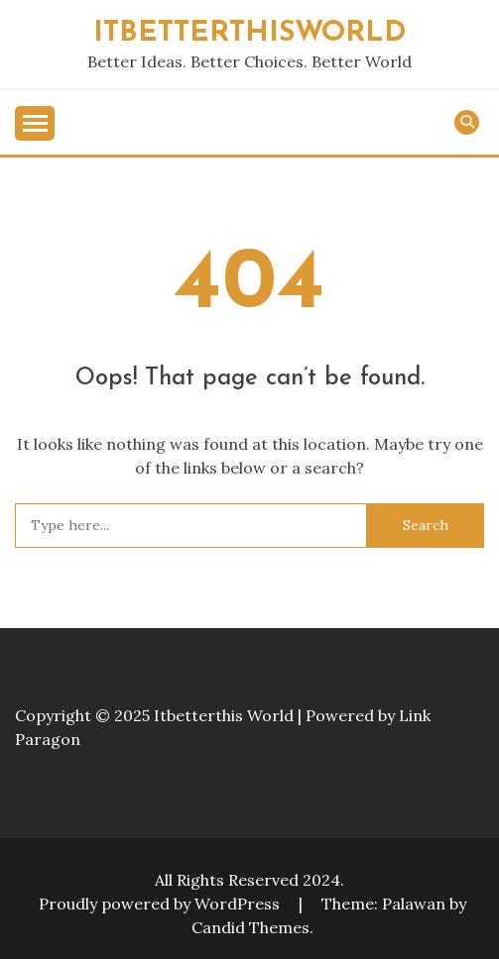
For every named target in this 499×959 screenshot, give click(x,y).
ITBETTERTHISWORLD (249, 33)
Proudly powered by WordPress (161, 903)
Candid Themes (250, 927)
